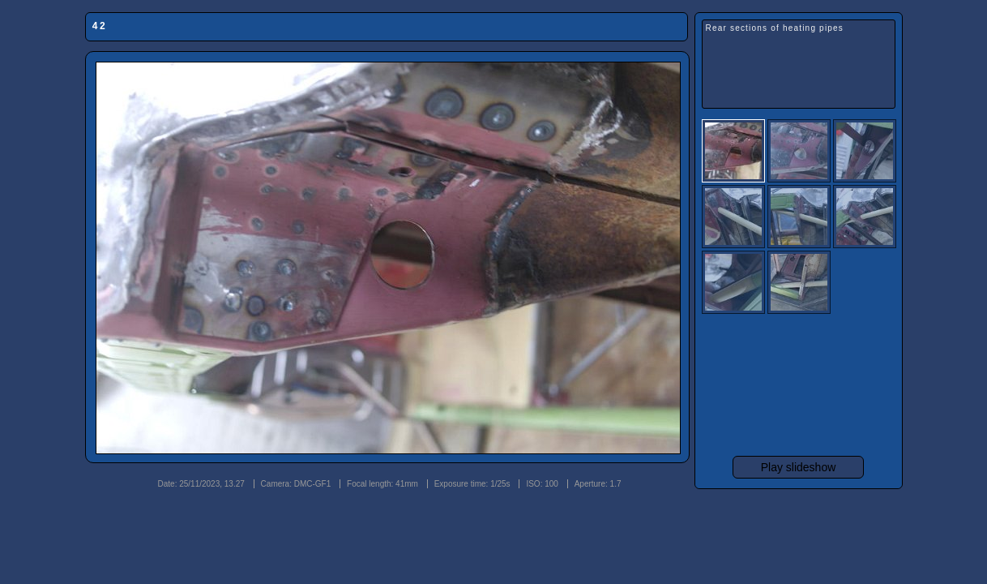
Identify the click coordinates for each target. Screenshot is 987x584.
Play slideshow (798, 467)
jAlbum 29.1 (810, 503)
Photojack (862, 503)
